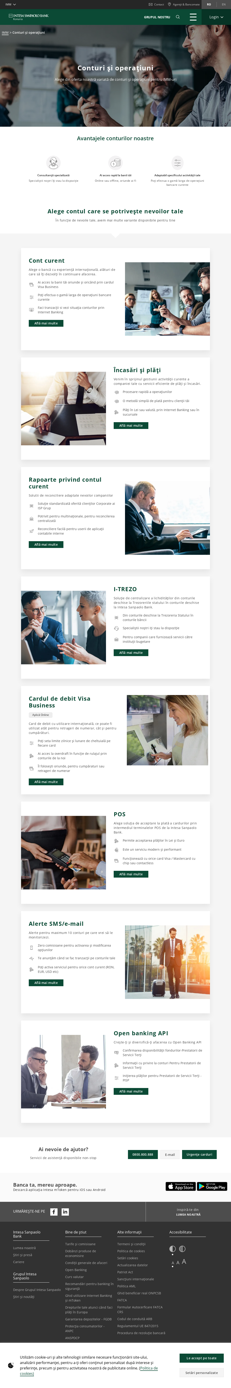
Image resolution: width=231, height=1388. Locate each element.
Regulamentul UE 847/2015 (137, 1326)
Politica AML (126, 1286)
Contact (156, 4)
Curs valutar (74, 1277)
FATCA (122, 1300)
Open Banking (76, 1270)
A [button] (173, 1262)
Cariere (18, 1262)
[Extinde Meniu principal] (193, 17)
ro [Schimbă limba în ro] (209, 4)
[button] (225, 1348)
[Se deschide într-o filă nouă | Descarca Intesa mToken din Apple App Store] (181, 1186)
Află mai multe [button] (46, 323)
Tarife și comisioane (80, 1244)
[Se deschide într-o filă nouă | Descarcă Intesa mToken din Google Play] (212, 1186)
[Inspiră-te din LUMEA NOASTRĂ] (186, 1215)
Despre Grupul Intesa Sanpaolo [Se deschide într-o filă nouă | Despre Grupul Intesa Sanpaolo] (37, 1290)
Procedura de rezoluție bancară (141, 1333)
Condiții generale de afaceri (86, 1263)
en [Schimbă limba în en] (224, 4)
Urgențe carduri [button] (199, 1154)
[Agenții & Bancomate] (184, 4)
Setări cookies (127, 1258)
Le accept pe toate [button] (202, 1358)
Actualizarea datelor (132, 1265)
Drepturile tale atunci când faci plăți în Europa (89, 1309)
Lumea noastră (24, 1248)
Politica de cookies (131, 1251)
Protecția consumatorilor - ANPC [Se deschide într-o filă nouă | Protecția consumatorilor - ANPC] (85, 1328)
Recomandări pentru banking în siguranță (89, 1286)
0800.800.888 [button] (142, 1154)
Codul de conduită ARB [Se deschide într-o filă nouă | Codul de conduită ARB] (134, 1319)
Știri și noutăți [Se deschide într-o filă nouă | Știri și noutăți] (23, 1297)
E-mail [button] (170, 1154)
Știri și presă (22, 1255)
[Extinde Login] (216, 17)
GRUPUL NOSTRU (157, 17)
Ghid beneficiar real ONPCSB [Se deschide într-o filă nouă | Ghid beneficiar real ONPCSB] (139, 1293)
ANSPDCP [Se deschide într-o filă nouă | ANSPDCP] (72, 1338)
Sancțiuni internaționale (135, 1279)
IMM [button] (8, 4)
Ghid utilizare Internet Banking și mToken (88, 1297)
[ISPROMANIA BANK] (28, 17)
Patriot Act (125, 1272)
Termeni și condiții (131, 1244)
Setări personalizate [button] (201, 1373)
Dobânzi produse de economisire (80, 1253)
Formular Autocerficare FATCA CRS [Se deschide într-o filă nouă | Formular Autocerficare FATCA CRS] (140, 1309)
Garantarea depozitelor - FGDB (88, 1319)
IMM (5, 32)
